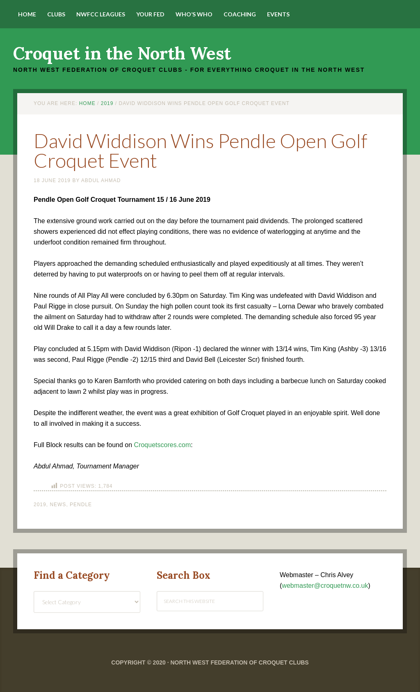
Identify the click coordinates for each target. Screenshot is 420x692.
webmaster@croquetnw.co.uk (325, 585)
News (58, 504)
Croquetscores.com (162, 444)
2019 (40, 504)
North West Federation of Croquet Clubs (239, 662)
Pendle (81, 504)
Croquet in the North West (122, 53)
